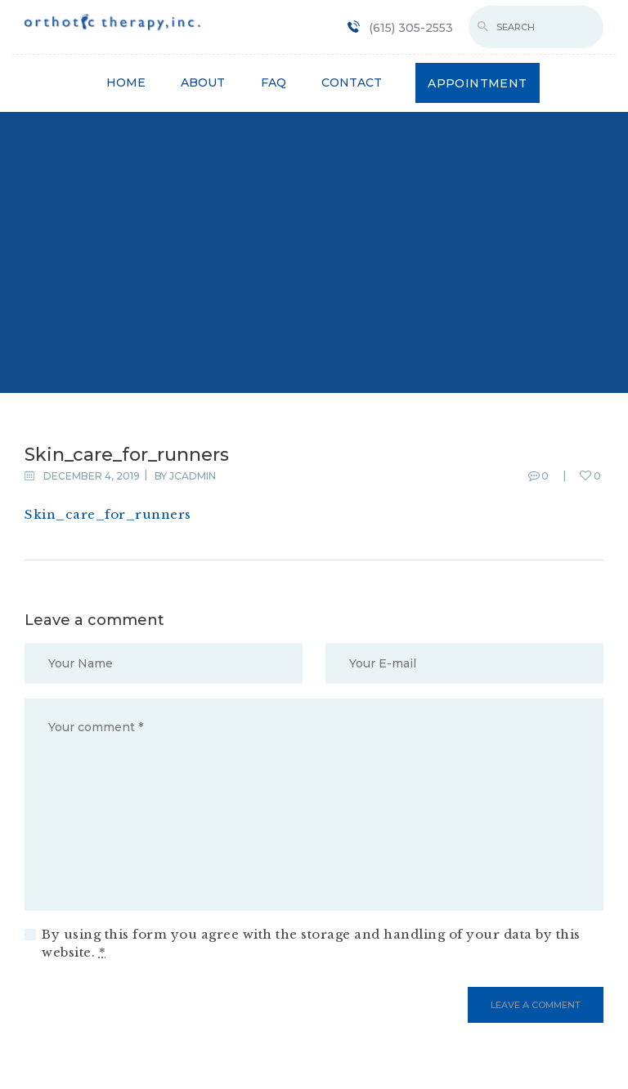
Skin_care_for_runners (108, 514)
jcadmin (192, 476)
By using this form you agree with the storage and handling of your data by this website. (311, 943)
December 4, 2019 (91, 476)
